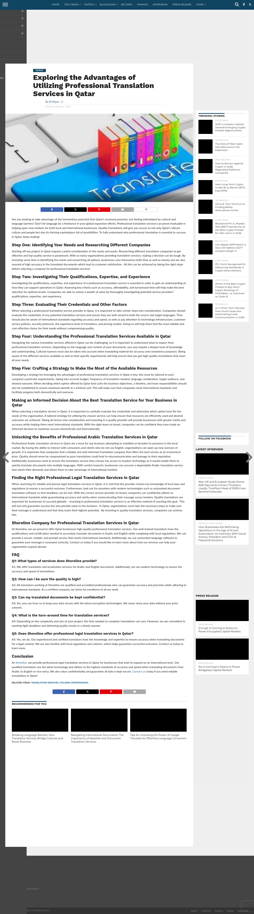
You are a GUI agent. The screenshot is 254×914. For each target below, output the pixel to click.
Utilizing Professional (74, 682)
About (194, 911)
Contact (206, 911)
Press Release (182, 4)
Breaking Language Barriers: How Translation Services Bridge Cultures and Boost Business (37, 738)
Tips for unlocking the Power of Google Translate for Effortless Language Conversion (158, 736)
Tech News (71, 4)
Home (55, 4)
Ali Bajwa (54, 101)
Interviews (160, 4)
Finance (142, 4)
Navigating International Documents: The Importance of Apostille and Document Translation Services (97, 738)
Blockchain (108, 4)
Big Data (126, 4)
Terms (230, 911)
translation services (45, 682)
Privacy (219, 911)
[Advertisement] (127, 36)
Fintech (89, 4)
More (200, 4)
